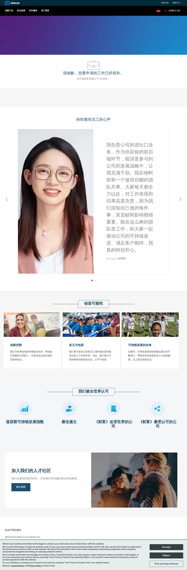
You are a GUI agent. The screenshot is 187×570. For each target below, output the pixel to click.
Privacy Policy (35, 566)
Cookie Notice (17, 566)
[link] (20, 487)
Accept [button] (166, 547)
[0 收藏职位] (172, 11)
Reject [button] (166, 555)
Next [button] (180, 199)
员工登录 (45, 11)
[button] (158, 11)
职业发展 (21, 11)
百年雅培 (33, 11)
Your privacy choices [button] (166, 564)
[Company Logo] (12, 3)
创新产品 (9, 11)
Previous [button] (6, 199)
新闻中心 (176, 3)
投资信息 (165, 3)
